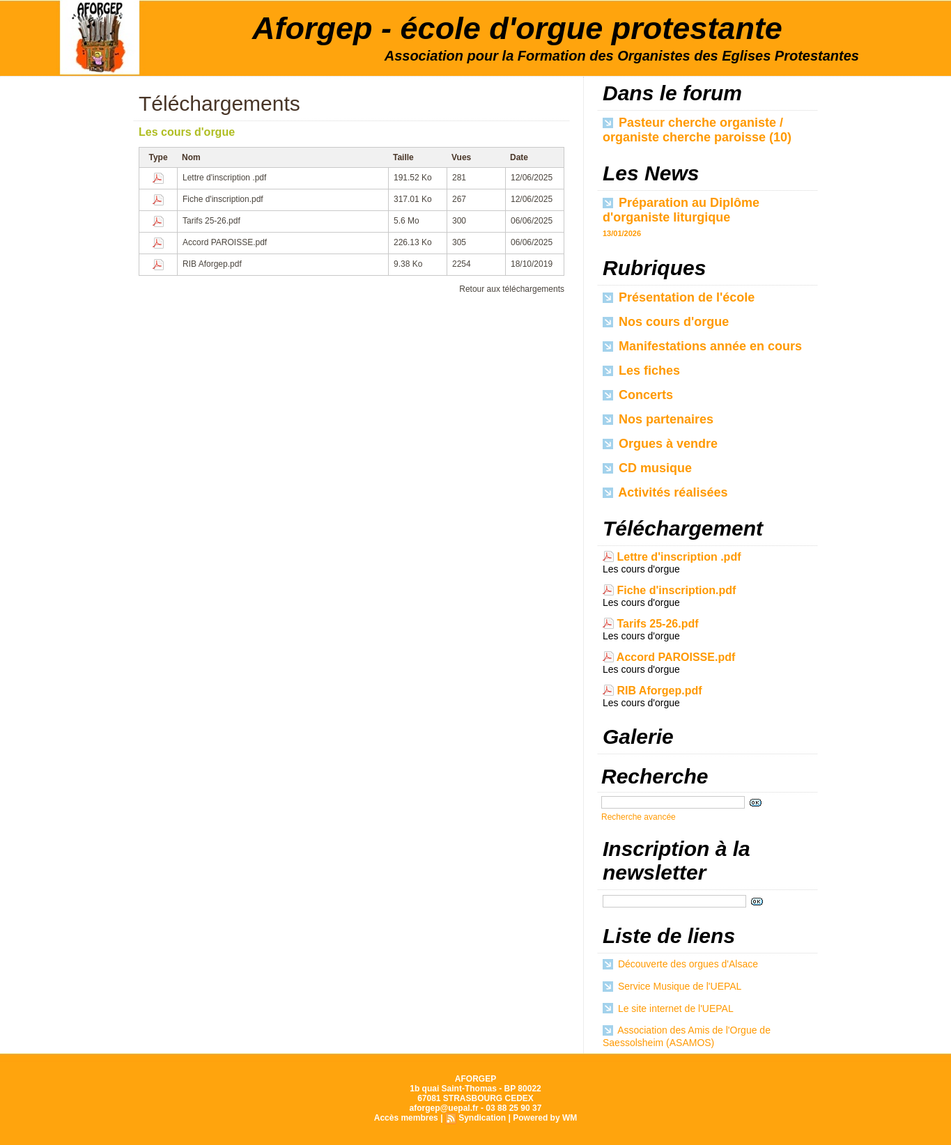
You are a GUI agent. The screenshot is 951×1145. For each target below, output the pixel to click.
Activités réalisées (665, 492)
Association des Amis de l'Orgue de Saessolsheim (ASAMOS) (687, 1036)
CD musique (647, 468)
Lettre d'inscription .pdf (224, 177)
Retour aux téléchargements (511, 289)
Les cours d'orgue (187, 132)
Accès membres (406, 1118)
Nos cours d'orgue (666, 322)
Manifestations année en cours (702, 346)
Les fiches (641, 370)
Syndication (482, 1118)
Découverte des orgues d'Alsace (688, 963)
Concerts (638, 395)
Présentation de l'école (679, 297)
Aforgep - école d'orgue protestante (517, 28)
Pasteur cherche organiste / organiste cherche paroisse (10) (697, 130)
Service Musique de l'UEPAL (680, 986)
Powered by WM (545, 1118)
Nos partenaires (658, 419)
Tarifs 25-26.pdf (211, 221)
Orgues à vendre (660, 444)
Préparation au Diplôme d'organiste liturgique (681, 210)
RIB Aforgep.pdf (212, 264)
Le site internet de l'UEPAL (676, 1008)
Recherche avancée (638, 817)
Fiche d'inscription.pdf (223, 199)
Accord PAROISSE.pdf (225, 242)
